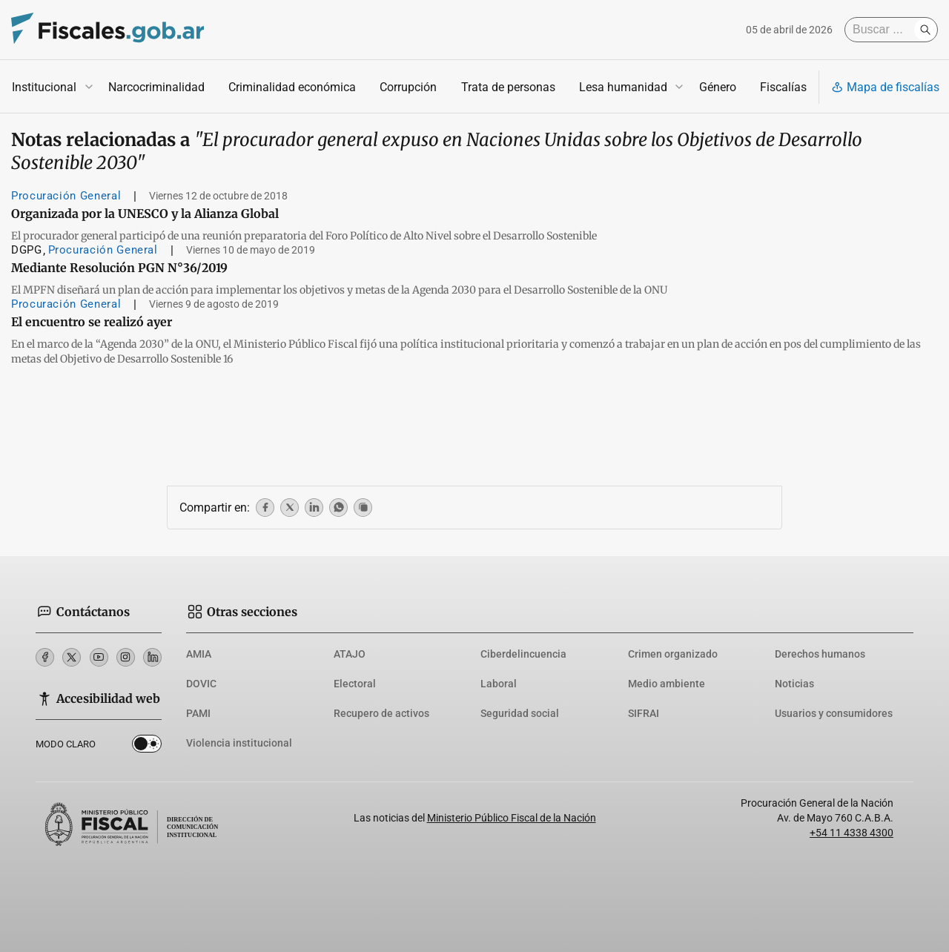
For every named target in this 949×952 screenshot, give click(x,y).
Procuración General (66, 196)
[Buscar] (883, 29)
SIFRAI (643, 713)
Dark (147, 746)
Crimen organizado (673, 654)
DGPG (26, 250)
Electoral (355, 684)
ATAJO (350, 654)
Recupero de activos (381, 713)
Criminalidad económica (292, 87)
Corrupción (408, 87)
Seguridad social (519, 713)
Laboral (498, 684)
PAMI (198, 713)
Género (717, 87)
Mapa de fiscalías (885, 87)
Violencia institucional (239, 743)
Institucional (44, 87)
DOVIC (201, 684)
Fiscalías (783, 87)
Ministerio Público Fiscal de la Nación (511, 818)
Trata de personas (508, 87)
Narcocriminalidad (156, 87)
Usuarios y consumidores (834, 713)
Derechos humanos (820, 654)
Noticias (794, 684)
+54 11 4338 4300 (851, 833)
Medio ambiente (666, 684)
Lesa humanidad (623, 87)
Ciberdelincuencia (523, 654)
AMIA (198, 654)
